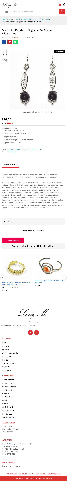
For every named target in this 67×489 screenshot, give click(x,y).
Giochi (5, 400)
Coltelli (5, 393)
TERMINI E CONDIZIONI (37, 474)
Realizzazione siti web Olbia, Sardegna (30, 479)
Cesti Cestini (7, 390)
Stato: (4, 123)
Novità (5, 360)
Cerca (62, 11)
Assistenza (7, 426)
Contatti (6, 367)
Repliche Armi (8, 414)
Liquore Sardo (8, 410)
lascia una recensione (11, 466)
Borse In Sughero (10, 383)
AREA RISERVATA (54, 474)
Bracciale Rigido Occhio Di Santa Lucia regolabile (50, 281)
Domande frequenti (11, 429)
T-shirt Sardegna (9, 417)
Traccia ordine (8, 431)
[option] (17, 275)
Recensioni (7, 370)
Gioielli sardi (15, 149)
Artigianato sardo (11, 353)
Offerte (5, 350)
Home (5, 343)
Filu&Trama (13, 37)
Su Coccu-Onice (35, 149)
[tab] (10, 165)
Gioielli (5, 404)
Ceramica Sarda (9, 386)
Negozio (5, 346)
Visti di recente (9, 363)
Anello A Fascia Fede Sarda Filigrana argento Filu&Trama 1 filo (16, 283)
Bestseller (6, 356)
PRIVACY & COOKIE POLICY (17, 474)
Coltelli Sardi (8, 397)
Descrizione (10, 164)
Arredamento (8, 380)
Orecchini (24, 149)
